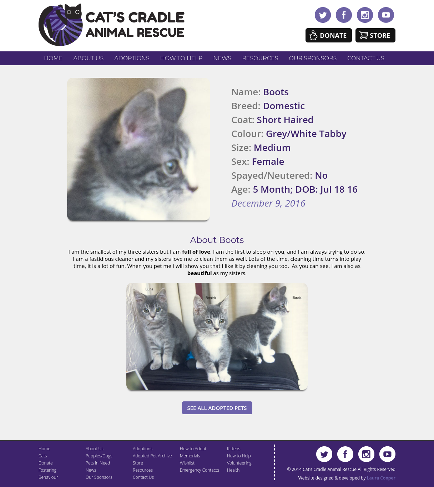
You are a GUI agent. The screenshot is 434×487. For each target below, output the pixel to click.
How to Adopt (193, 449)
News (222, 58)
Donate (333, 35)
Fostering (47, 470)
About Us (88, 58)
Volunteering (239, 463)
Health (233, 470)
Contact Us (365, 58)
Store (380, 35)
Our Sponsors (313, 58)
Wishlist (187, 463)
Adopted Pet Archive (152, 456)
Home (53, 58)
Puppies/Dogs (99, 456)
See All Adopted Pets (217, 407)
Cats (43, 456)
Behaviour (48, 477)
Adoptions (132, 58)
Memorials (190, 456)
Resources (260, 58)
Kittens (233, 449)
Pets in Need (98, 463)
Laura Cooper (381, 478)
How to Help (181, 58)
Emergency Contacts (199, 470)
